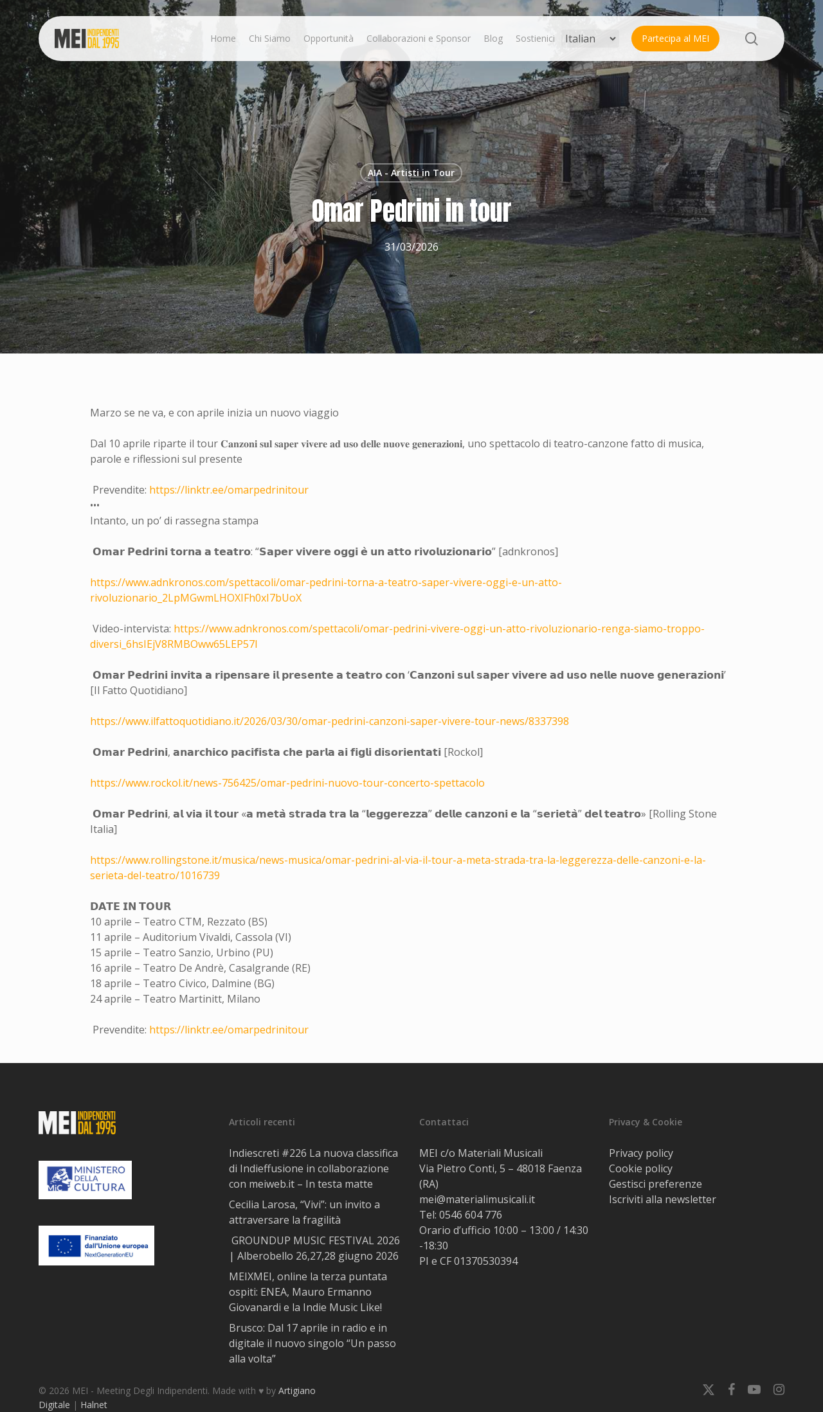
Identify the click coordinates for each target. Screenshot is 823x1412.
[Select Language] (590, 39)
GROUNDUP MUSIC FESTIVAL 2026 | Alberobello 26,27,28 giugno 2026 (314, 1248)
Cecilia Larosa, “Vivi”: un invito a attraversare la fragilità (304, 1212)
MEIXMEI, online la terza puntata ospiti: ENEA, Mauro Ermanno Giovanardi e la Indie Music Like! (308, 1291)
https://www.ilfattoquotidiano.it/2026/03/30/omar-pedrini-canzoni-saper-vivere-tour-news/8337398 (329, 721)
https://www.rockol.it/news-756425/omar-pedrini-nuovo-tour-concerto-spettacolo (287, 783)
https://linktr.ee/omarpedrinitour (229, 490)
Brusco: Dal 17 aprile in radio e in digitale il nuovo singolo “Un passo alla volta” (312, 1343)
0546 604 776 (470, 1215)
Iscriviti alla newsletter (662, 1199)
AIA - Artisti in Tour (411, 172)
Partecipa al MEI (675, 38)
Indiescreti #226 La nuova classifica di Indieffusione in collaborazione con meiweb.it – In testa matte (313, 1168)
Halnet (93, 1405)
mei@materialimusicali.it (477, 1199)
